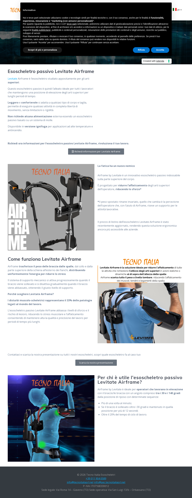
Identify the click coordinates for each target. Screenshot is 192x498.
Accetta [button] (160, 50)
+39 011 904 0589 (96, 478)
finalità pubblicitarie (41, 30)
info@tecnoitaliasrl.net (80, 482)
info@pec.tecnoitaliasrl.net (109, 482)
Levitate (12, 78)
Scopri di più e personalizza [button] (42, 50)
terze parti (72, 24)
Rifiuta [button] (141, 50)
